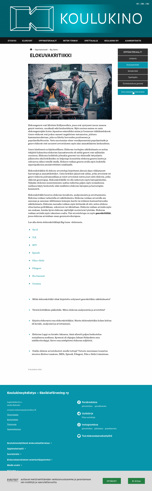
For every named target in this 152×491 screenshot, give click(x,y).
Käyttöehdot (12, 419)
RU (147, 4)
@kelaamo (98, 428)
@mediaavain (100, 406)
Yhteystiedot (12, 414)
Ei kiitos (136, 481)
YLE (34, 237)
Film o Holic (38, 260)
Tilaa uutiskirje (88, 417)
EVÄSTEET (12, 479)
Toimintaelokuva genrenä (133, 83)
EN (142, 4)
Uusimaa (36, 283)
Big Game (54, 49)
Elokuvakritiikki (133, 65)
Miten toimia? (70, 40)
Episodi (36, 252)
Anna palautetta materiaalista (133, 93)
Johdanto (133, 58)
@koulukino (87, 406)
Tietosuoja (12, 424)
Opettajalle (91, 40)
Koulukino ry (111, 40)
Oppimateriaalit (48, 40)
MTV (34, 245)
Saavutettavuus (14, 429)
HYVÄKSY (112, 481)
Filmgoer (36, 268)
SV (137, 4)
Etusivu (12, 40)
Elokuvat (27, 40)
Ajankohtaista (133, 40)
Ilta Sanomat (38, 275)
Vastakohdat (133, 71)
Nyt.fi (35, 229)
